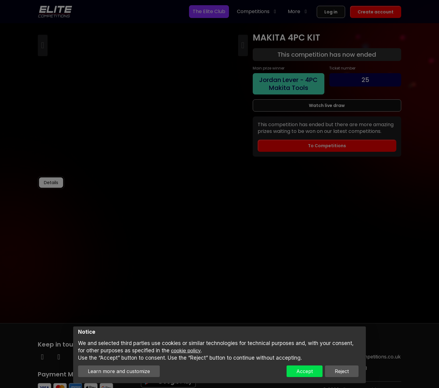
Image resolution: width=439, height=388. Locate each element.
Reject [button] (342, 371)
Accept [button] (304, 371)
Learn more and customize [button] (119, 371)
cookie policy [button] (186, 351)
